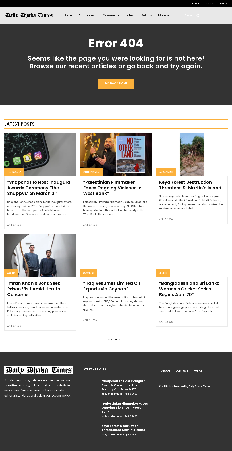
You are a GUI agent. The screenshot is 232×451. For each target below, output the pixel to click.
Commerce (88, 272)
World (11, 272)
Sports (163, 272)
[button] (192, 15)
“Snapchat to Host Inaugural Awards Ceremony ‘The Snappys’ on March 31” (39, 187)
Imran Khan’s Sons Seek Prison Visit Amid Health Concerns (33, 289)
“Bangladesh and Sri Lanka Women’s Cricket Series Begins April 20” (189, 289)
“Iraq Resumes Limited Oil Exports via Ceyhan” (111, 286)
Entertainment (92, 171)
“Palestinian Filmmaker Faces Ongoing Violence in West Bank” (112, 187)
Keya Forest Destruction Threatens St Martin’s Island (190, 185)
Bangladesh (166, 171)
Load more (116, 339)
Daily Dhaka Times (112, 393)
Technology (14, 171)
